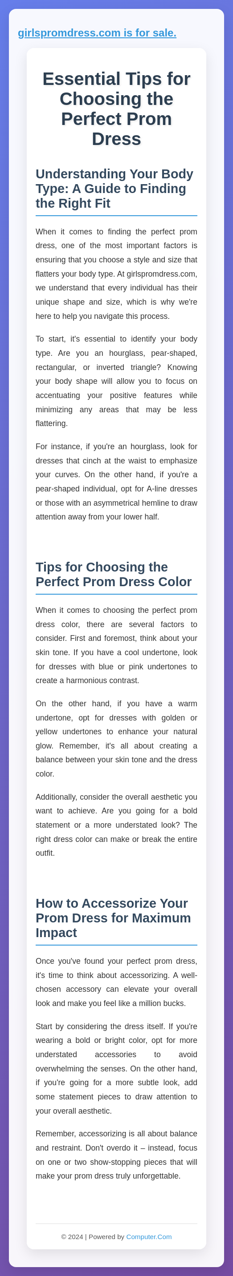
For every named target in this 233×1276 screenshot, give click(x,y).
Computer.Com (149, 1236)
